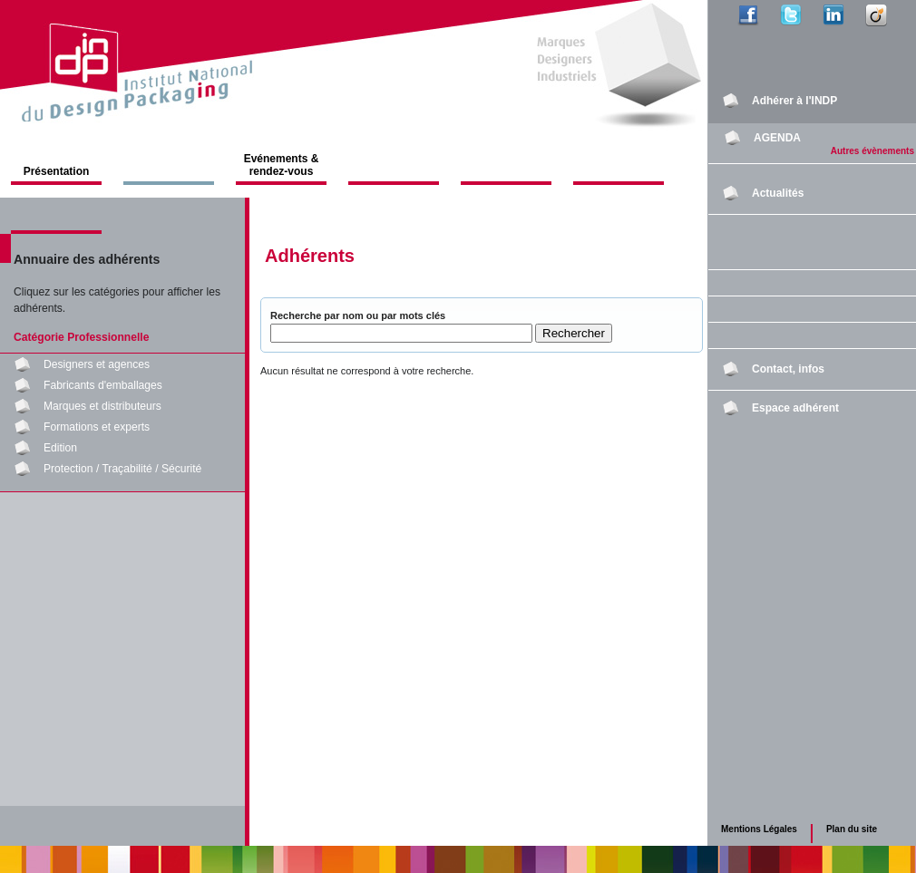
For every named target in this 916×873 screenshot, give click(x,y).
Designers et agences (97, 364)
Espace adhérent (795, 408)
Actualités (778, 193)
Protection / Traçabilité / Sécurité (122, 468)
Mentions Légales (759, 829)
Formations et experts (97, 427)
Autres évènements (872, 151)
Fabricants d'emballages (103, 385)
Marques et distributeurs (102, 406)
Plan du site (851, 829)
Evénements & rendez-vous (281, 165)
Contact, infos (788, 369)
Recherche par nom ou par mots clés (357, 315)
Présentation (57, 171)
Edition (60, 447)
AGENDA (777, 137)
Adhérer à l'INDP (794, 100)
